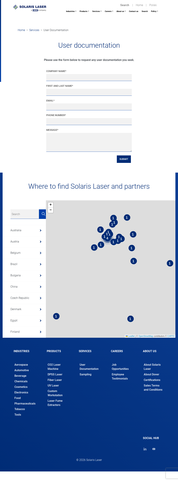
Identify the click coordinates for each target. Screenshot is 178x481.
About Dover (151, 374)
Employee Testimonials (120, 376)
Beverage (20, 375)
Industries (70, 11)
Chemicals (20, 381)
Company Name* (56, 71)
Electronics (21, 392)
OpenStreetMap (145, 336)
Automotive (21, 370)
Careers (108, 11)
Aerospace (21, 364)
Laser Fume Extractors (55, 403)
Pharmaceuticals (24, 403)
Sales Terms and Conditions (153, 387)
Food (17, 398)
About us (120, 11)
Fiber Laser (55, 380)
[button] (50, 205)
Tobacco (19, 409)
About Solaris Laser (152, 367)
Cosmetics (20, 387)
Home (139, 5)
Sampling (85, 374)
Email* (50, 100)
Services (96, 11)
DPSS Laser (55, 374)
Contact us (133, 11)
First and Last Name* (59, 85)
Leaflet (130, 336)
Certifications (152, 380)
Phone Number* (56, 115)
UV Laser (53, 385)
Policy (153, 11)
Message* (52, 130)
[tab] (25, 354)
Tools (17, 414)
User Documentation (89, 367)
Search (145, 11)
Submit (123, 159)
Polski (153, 5)
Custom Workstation (55, 393)
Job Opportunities (120, 367)
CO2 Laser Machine (54, 367)
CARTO (171, 336)
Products (83, 11)
